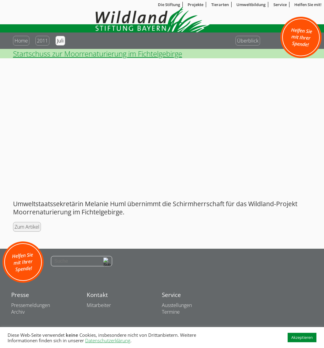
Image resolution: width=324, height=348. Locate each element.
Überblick (248, 40)
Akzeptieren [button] (302, 337)
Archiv (18, 312)
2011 (42, 40)
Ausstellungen (177, 305)
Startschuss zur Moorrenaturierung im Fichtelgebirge (97, 54)
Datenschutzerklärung (107, 340)
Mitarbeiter (99, 305)
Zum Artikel (27, 226)
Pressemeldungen (30, 305)
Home (21, 40)
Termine (171, 312)
